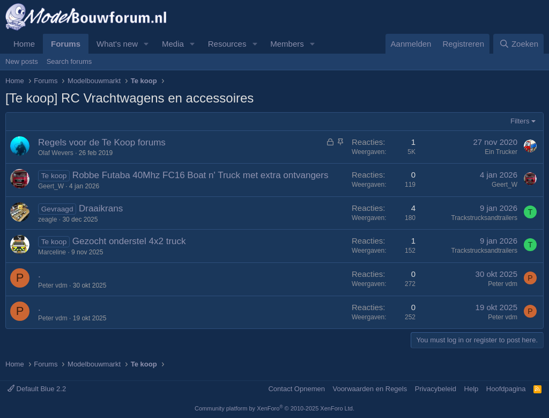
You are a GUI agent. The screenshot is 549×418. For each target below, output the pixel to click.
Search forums (69, 61)
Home (24, 43)
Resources (227, 43)
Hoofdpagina (506, 389)
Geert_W (51, 186)
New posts (21, 61)
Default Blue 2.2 (37, 389)
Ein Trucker (501, 152)
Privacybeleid (435, 389)
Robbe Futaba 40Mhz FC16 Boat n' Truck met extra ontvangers (200, 175)
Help (471, 389)
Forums (65, 43)
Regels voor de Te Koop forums (102, 142)
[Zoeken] (518, 44)
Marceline (52, 252)
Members (287, 43)
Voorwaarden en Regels (369, 389)
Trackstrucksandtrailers (484, 218)
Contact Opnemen (296, 389)
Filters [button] (519, 121)
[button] (146, 44)
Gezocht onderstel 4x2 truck (129, 241)
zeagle (47, 219)
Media (173, 43)
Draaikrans (101, 208)
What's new (117, 43)
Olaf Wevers (55, 153)
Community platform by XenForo (274, 408)
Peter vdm (53, 285)
